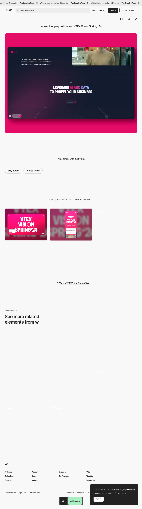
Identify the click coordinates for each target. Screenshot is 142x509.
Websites (8, 472)
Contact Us (90, 480)
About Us (89, 476)
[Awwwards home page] (63, 501)
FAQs (88, 472)
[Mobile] (71, 225)
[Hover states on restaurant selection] (26, 383)
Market (34, 480)
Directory (62, 472)
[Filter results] (116, 259)
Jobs (34, 476)
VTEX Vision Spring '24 (88, 26)
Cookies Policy (10, 493)
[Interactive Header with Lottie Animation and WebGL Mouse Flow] (26, 419)
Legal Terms (23, 493)
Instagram (80, 493)
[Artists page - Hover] (71, 419)
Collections (9, 476)
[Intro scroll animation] (26, 259)
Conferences (64, 476)
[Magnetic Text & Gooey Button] (26, 348)
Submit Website (128, 10)
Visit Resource (75, 501)
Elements (8, 480)
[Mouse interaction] (71, 383)
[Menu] (116, 225)
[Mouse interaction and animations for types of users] (116, 348)
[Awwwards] (11, 10)
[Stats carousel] (116, 383)
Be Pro (113, 10)
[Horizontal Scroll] (71, 259)
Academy (35, 472)
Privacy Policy (35, 493)
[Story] (71, 348)
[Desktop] (26, 225)
